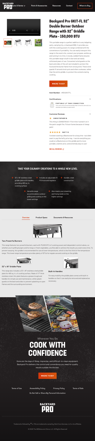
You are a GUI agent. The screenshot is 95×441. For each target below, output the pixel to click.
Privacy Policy (59, 388)
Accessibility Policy (37, 388)
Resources (56, 6)
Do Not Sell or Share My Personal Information (48, 393)
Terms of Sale (78, 388)
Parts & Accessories (39, 6)
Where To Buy (58, 84)
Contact (69, 6)
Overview (25, 218)
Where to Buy (84, 6)
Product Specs (41, 218)
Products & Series (17, 5)
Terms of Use (17, 388)
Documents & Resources (63, 218)
